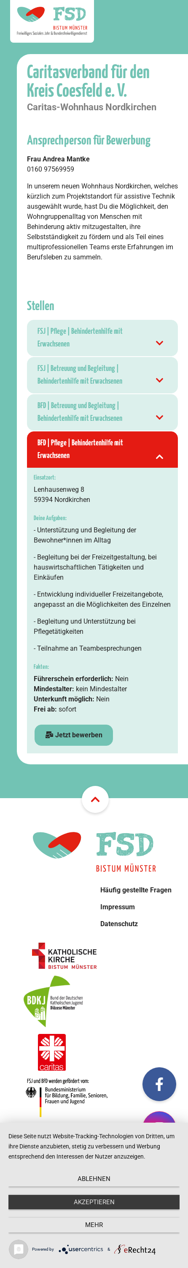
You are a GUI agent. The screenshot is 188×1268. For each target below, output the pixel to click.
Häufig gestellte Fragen (136, 890)
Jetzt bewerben (73, 735)
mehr (94, 1225)
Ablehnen (94, 1179)
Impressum (117, 907)
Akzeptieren (94, 1202)
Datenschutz (119, 924)
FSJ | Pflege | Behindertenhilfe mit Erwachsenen (101, 339)
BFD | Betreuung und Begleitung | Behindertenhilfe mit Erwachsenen (101, 413)
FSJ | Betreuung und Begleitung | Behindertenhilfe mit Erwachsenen (101, 376)
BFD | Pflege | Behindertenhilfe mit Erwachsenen (101, 450)
